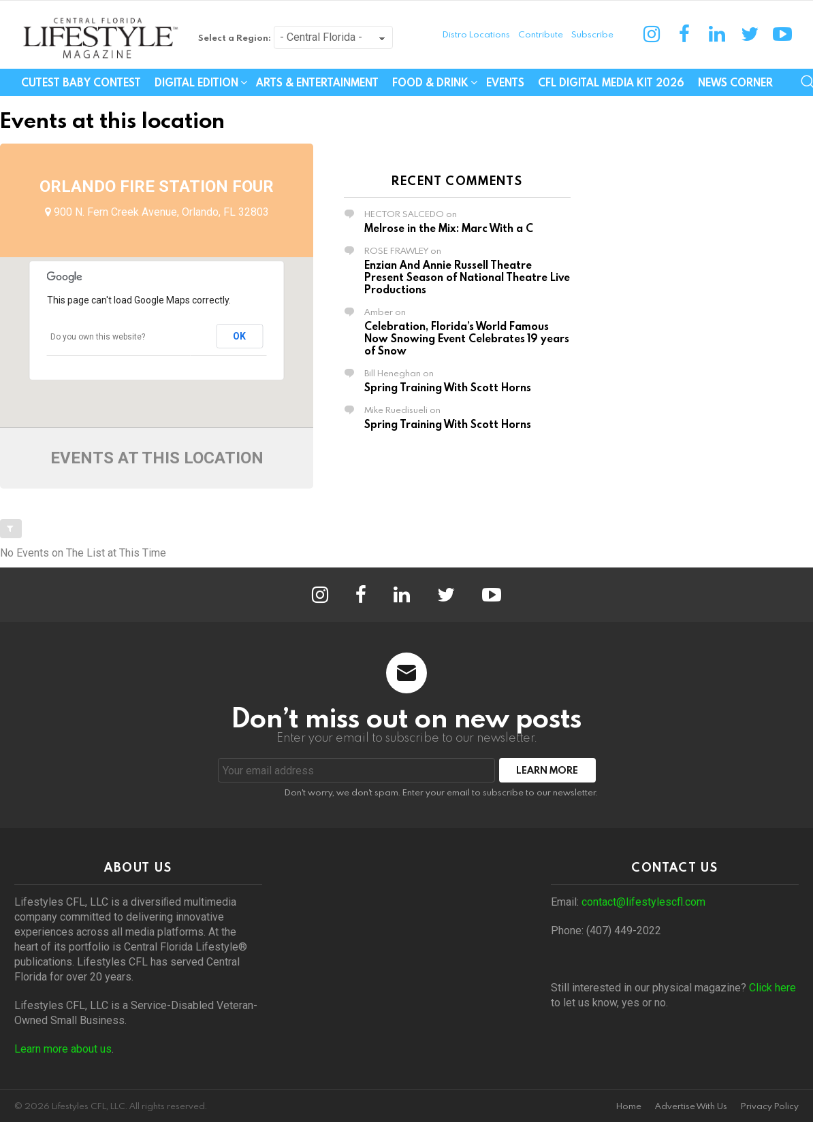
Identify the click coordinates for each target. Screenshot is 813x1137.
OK (239, 336)
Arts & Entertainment (317, 82)
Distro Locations (476, 34)
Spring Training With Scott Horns (447, 387)
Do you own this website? (97, 337)
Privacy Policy (770, 1106)
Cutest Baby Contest (81, 82)
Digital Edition (196, 84)
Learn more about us (63, 1048)
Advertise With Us (691, 1106)
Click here (772, 987)
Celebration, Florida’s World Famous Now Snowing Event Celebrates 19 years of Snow (466, 338)
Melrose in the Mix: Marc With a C (448, 228)
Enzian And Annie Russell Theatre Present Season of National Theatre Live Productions (467, 277)
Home (628, 1106)
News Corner (735, 82)
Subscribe (592, 34)
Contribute (540, 34)
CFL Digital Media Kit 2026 (611, 82)
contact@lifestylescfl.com (643, 901)
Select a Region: (234, 37)
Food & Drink (430, 84)
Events (505, 82)
